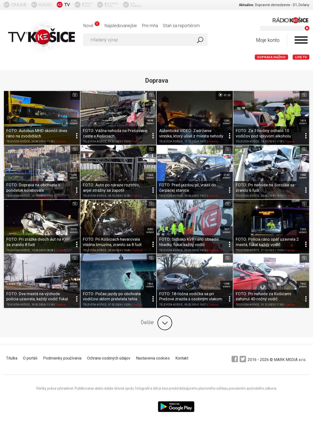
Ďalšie (156, 322)
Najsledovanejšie (120, 25)
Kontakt (181, 358)
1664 (150, 176)
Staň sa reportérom (181, 25)
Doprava (61, 141)
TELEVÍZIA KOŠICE (18, 141)
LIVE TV (301, 57)
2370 (74, 231)
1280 (303, 176)
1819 (303, 122)
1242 (303, 231)
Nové (91, 25)
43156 (74, 285)
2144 (226, 176)
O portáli (30, 358)
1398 (226, 285)
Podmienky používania (62, 358)
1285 (226, 122)
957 (226, 231)
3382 (150, 231)
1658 (74, 176)
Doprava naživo (271, 57)
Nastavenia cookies (153, 358)
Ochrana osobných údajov (108, 358)
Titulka (11, 358)
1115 (74, 122)
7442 (303, 285)
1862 (150, 285)
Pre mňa (150, 25)
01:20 (224, 95)
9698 (150, 122)
